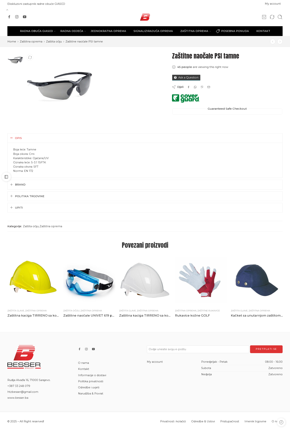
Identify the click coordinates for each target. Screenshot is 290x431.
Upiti (19, 207)
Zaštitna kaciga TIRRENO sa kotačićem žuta (33, 315)
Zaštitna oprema (31, 41)
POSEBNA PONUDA (232, 31)
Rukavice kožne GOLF (192, 315)
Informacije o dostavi (92, 375)
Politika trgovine (29, 196)
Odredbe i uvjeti (88, 387)
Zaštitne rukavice (208, 310)
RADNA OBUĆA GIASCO (36, 31)
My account (273, 3)
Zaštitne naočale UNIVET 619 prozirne (89, 315)
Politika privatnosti (90, 381)
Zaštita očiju (54, 41)
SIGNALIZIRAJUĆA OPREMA (153, 31)
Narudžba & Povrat (90, 393)
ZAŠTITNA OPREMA (194, 31)
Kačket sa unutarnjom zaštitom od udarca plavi (257, 315)
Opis (18, 138)
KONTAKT (263, 31)
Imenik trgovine (255, 421)
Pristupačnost (229, 421)
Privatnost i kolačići (173, 421)
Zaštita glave (15, 310)
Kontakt (83, 369)
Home (11, 41)
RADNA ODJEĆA (71, 31)
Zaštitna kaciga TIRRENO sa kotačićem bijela (145, 315)
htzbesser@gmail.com (22, 392)
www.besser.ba (17, 397)
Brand (20, 184)
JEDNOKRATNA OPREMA (108, 31)
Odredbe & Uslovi (203, 421)
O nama (83, 363)
